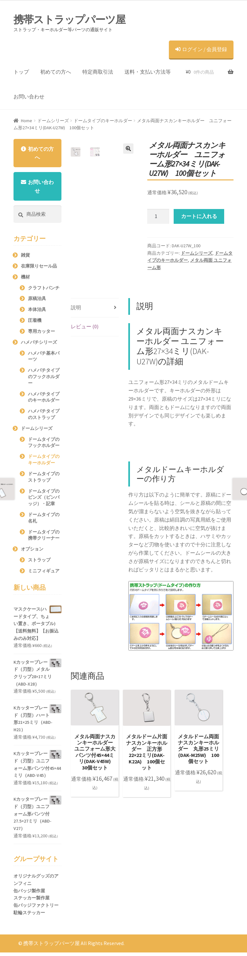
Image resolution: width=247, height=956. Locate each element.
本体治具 (37, 313)
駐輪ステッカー (29, 916)
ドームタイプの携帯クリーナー (43, 539)
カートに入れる (199, 216)
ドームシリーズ (53, 120)
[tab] (95, 307)
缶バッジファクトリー (36, 909)
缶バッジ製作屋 (29, 894)
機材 (25, 280)
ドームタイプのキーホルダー (103, 120)
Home (26, 120)
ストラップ (39, 563)
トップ (21, 71)
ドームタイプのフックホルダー (43, 446)
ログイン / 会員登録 (201, 49)
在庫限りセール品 (39, 269)
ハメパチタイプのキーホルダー (43, 401)
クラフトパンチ (43, 291)
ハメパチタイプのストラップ (43, 418)
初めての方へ (55, 71)
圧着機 (34, 324)
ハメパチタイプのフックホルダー (43, 380)
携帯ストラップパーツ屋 (69, 19)
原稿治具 (37, 302)
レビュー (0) (84, 326)
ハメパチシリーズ (39, 346)
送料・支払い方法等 (147, 71)
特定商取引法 (97, 71)
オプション (32, 552)
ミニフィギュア (43, 574)
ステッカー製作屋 (32, 902)
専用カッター (41, 335)
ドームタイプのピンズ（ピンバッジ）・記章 (43, 501)
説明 (76, 307)
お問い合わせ (29, 96)
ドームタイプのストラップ (43, 480)
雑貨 (25, 258)
